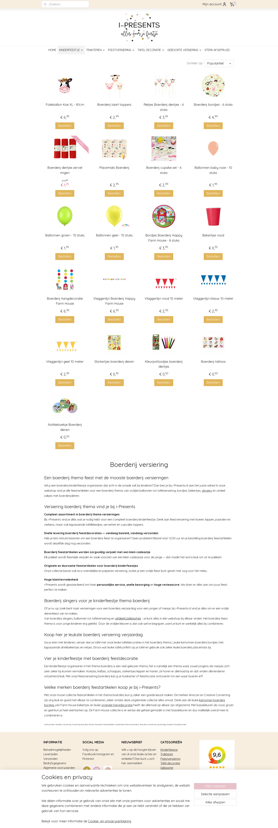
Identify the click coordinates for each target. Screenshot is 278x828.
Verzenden (50, 759)
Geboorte (166, 768)
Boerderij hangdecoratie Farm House (65, 301)
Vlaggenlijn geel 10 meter (65, 362)
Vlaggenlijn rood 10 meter (164, 298)
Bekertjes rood (213, 235)
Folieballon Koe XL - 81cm (65, 105)
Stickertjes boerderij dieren (114, 362)
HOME (52, 50)
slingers (207, 490)
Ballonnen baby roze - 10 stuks (213, 170)
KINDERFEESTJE (71, 50)
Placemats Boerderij (114, 168)
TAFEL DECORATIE (151, 50)
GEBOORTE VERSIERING (184, 50)
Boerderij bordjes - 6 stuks (213, 105)
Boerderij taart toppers (114, 105)
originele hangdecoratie (117, 705)
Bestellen (64, 126)
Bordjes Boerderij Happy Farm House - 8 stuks (163, 237)
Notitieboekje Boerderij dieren (65, 427)
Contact (48, 786)
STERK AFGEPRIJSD (217, 50)
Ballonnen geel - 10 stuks (114, 235)
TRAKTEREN (95, 50)
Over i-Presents (53, 777)
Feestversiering (170, 759)
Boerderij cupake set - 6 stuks (164, 170)
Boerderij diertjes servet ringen (64, 170)
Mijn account (214, 4)
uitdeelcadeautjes (128, 618)
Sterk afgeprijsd (170, 772)
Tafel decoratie (170, 763)
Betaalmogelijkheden (57, 749)
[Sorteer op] (219, 63)
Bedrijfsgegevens (54, 763)
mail (114, 781)
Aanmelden (132, 773)
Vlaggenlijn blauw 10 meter (213, 298)
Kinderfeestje (169, 749)
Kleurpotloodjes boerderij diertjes (164, 364)
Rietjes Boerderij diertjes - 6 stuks (164, 107)
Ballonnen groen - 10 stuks (64, 235)
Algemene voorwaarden (59, 768)
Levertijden (50, 754)
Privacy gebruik (53, 781)
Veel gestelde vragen (57, 772)
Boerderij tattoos (213, 362)
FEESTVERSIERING (121, 50)
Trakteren (166, 754)
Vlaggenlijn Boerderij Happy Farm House (114, 301)
